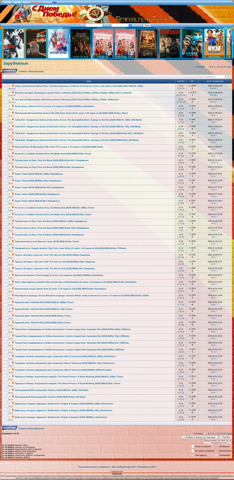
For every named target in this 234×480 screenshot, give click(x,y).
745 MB (181, 257)
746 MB (181, 170)
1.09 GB (181, 420)
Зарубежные (15, 63)
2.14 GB (181, 284)
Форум (46, 2)
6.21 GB (181, 332)
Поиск (26, 2)
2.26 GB (181, 345)
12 (221, 67)
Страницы (200, 67)
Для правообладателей (124, 467)
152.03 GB (181, 95)
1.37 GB (181, 217)
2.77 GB (181, 305)
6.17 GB (181, 122)
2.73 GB (181, 210)
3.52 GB (181, 149)
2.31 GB (181, 109)
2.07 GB (181, 183)
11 (218, 67)
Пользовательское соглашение (93, 467)
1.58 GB (181, 163)
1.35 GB (181, 190)
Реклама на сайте (147, 467)
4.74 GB (181, 224)
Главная (6, 2)
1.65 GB (181, 413)
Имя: (91, 25)
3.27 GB (181, 406)
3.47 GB (181, 379)
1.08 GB (181, 291)
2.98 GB (181, 298)
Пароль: (115, 25)
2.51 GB (181, 366)
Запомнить (135, 25)
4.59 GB (181, 339)
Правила (36, 2)
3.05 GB (181, 116)
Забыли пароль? (160, 25)
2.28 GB (181, 312)
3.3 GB (181, 251)
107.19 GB (181, 102)
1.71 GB (181, 278)
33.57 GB (181, 88)
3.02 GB (181, 136)
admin (121, 472)
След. (229, 67)
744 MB (181, 156)
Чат (54, 2)
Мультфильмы (36, 71)
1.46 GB (181, 143)
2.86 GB (181, 176)
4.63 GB (181, 129)
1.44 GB (181, 352)
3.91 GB (181, 264)
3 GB (181, 230)
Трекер (17, 2)
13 (224, 67)
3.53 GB (181, 359)
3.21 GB (181, 393)
